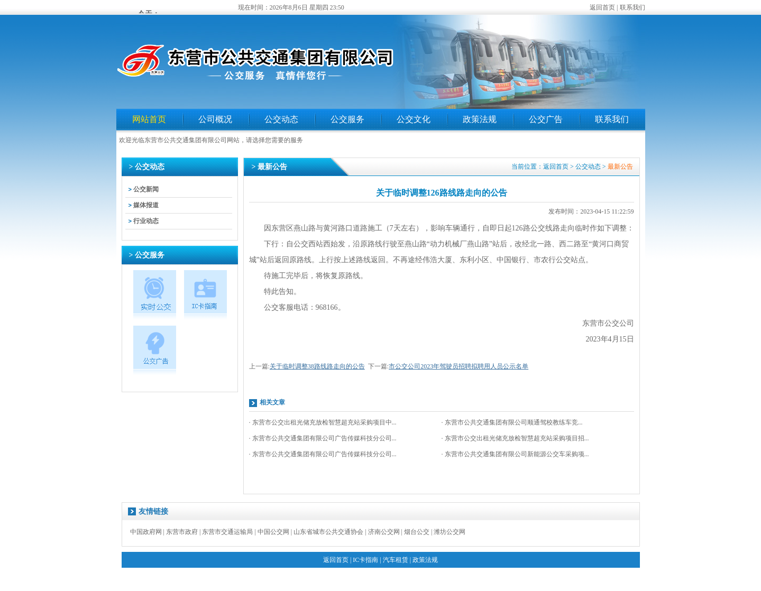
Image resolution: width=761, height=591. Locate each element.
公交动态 (281, 119)
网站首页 (149, 119)
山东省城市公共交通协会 (328, 531)
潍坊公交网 (449, 531)
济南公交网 (384, 531)
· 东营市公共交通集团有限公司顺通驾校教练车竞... (512, 422)
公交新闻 (146, 189)
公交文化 (413, 119)
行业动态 (146, 221)
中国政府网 (146, 531)
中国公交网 (273, 531)
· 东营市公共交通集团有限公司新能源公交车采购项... (515, 454)
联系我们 (632, 7)
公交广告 (546, 119)
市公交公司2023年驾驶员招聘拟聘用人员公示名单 (458, 366)
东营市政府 (182, 531)
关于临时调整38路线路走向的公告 (317, 366)
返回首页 (602, 7)
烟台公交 (416, 531)
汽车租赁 (395, 560)
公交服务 (347, 119)
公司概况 (215, 119)
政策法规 (480, 119)
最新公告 (620, 166)
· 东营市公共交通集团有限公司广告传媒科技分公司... (323, 438)
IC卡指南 (365, 560)
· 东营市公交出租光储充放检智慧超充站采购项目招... (515, 438)
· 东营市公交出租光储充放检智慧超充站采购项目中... (323, 422)
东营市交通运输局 (227, 531)
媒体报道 (146, 205)
